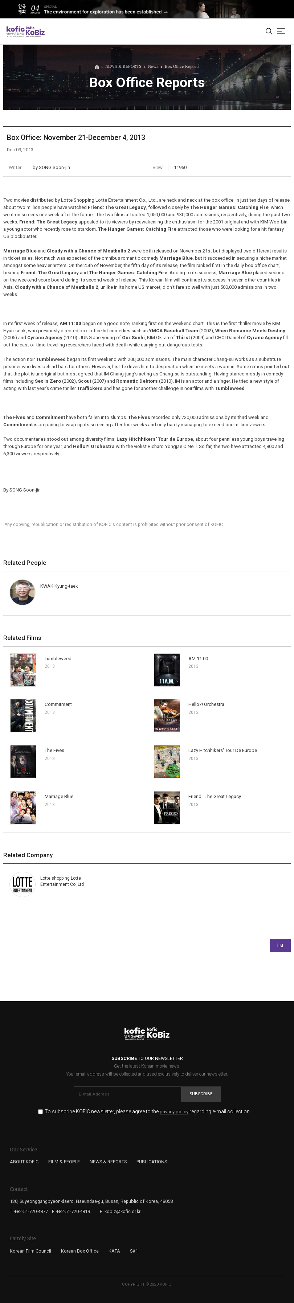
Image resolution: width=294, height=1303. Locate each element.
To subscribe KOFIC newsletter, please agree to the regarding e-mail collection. (148, 1111)
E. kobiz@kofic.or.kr (120, 1211)
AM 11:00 (198, 658)
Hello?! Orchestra (206, 704)
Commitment (58, 704)
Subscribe (201, 1093)
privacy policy (174, 1111)
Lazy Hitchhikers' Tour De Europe (222, 750)
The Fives (54, 750)
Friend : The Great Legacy (214, 796)
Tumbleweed (58, 658)
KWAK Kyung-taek (59, 586)
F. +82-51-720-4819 (71, 1211)
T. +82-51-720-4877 (29, 1211)
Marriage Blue (59, 796)
